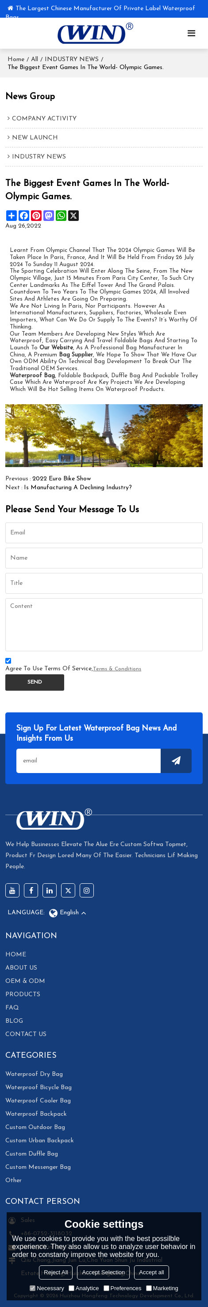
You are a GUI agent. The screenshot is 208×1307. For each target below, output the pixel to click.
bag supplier (76, 355)
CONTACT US (25, 1034)
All (34, 59)
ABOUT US (21, 968)
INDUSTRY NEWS (72, 59)
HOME (15, 954)
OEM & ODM (25, 981)
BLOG (14, 1021)
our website (56, 348)
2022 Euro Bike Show (61, 479)
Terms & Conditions (117, 669)
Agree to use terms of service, (73, 666)
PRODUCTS (22, 994)
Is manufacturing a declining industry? (78, 487)
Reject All (56, 1272)
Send (34, 682)
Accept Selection (103, 1272)
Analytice (84, 1288)
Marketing (162, 1288)
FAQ (12, 1008)
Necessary (47, 1288)
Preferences (123, 1288)
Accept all (151, 1272)
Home (16, 59)
